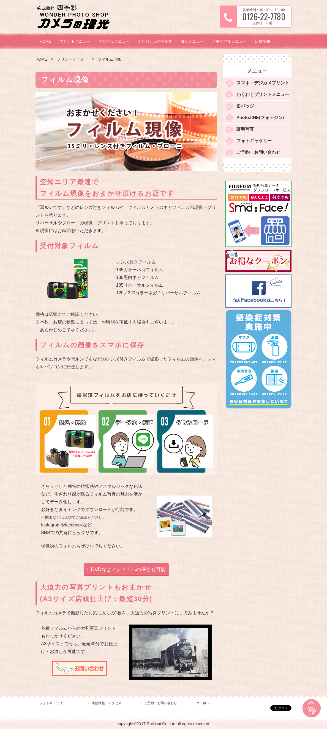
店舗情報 (262, 41)
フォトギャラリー (254, 140)
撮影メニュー (192, 41)
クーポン (202, 703)
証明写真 (245, 129)
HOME (45, 41)
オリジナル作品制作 (155, 41)
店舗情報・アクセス (106, 703)
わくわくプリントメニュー (262, 94)
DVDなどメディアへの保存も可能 (128, 569)
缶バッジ (245, 106)
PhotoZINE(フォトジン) (260, 117)
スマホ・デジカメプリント (262, 82)
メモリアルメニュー (229, 41)
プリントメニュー (74, 41)
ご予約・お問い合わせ (258, 152)
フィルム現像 (109, 59)
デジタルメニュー (114, 41)
